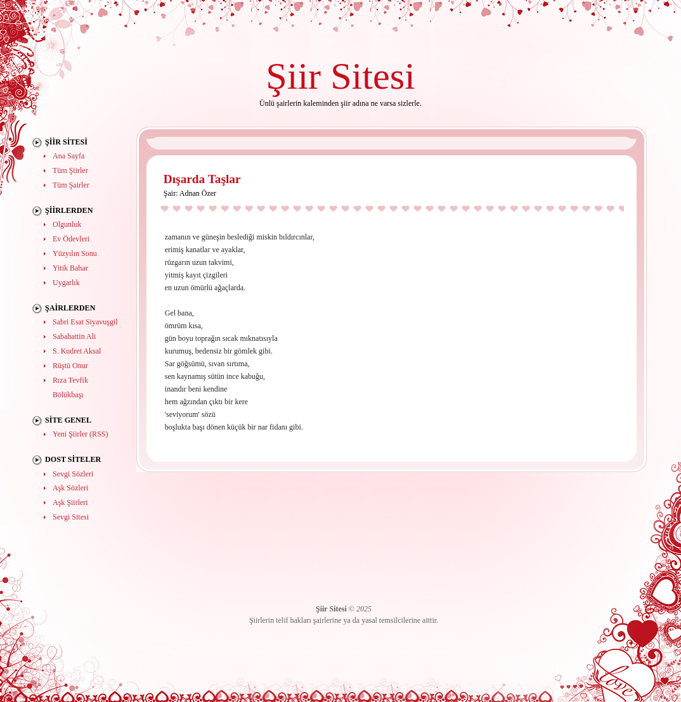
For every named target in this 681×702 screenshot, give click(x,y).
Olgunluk (67, 224)
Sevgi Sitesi (71, 517)
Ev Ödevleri (71, 238)
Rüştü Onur (70, 365)
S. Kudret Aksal (77, 351)
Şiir (293, 75)
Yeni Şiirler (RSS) (80, 434)
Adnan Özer (197, 193)
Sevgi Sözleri (73, 473)
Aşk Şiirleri (70, 502)
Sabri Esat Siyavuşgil (85, 321)
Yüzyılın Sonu (75, 253)
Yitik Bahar (70, 268)
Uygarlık (66, 282)
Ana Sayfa (68, 155)
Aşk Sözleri (70, 487)
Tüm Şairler (71, 185)
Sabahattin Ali (74, 336)
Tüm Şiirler (70, 170)
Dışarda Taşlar (202, 179)
